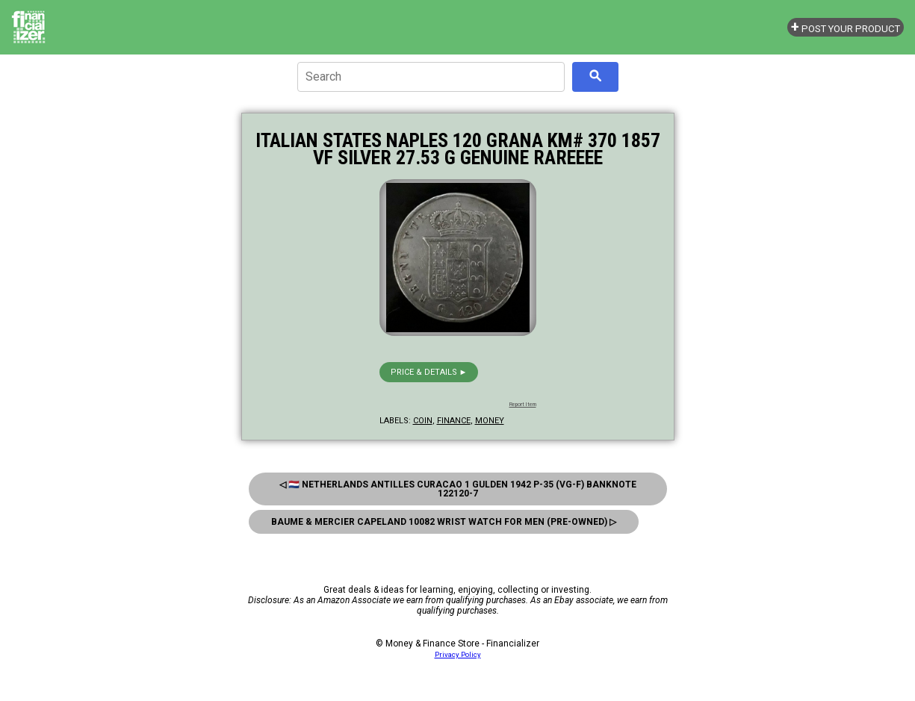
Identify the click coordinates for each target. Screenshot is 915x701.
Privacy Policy (458, 654)
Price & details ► (429, 372)
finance (454, 421)
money (489, 421)
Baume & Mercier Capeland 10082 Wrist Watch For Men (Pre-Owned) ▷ (443, 522)
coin (422, 421)
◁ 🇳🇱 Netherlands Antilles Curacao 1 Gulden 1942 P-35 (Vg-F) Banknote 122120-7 (457, 489)
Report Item (522, 405)
